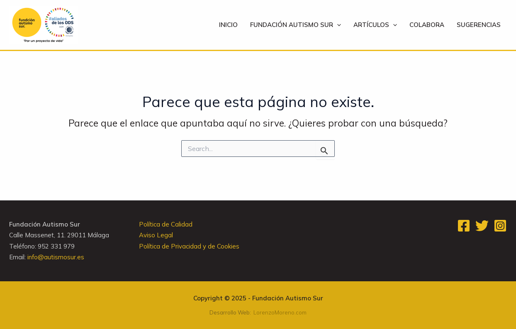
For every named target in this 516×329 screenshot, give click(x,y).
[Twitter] (482, 225)
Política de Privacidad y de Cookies (189, 246)
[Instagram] (500, 225)
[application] (337, 24)
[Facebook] (463, 225)
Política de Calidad (165, 224)
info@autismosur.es (55, 257)
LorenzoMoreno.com (280, 312)
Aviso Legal (156, 235)
